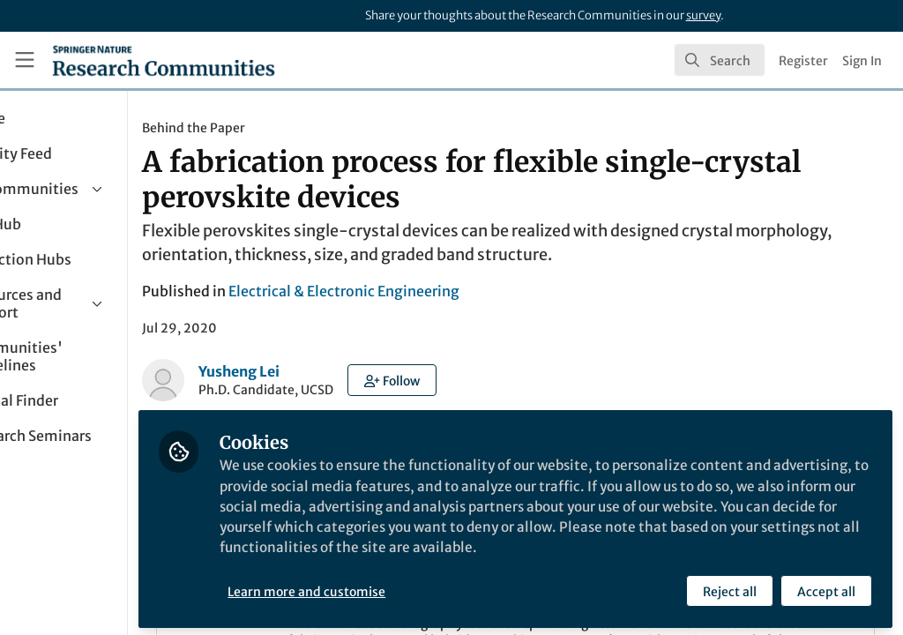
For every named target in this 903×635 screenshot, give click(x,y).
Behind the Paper (291, 128)
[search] (720, 60)
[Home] (163, 60)
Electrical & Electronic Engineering (441, 291)
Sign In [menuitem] (862, 61)
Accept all (825, 588)
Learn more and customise (405, 588)
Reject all (729, 588)
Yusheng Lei (336, 371)
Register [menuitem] (803, 61)
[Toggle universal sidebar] (24, 60)
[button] (489, 380)
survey (703, 15)
